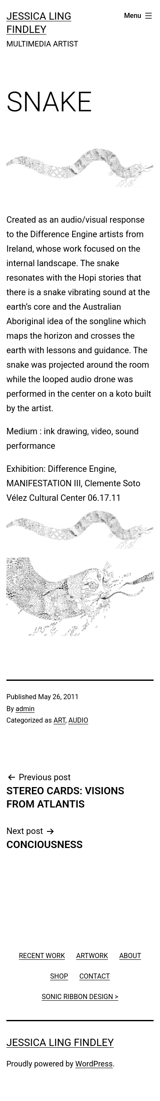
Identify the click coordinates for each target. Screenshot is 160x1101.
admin (25, 709)
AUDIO (78, 720)
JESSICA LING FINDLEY (60, 1043)
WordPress (94, 1063)
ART (59, 720)
